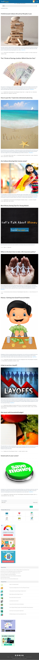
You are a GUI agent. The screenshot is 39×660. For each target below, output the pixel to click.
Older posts (3, 502)
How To (16, 494)
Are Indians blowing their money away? (14, 161)
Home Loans (23, 52)
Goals (4, 155)
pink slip (25, 406)
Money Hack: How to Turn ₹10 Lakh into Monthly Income (9, 578)
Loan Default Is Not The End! (13, 600)
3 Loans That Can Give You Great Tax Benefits (16, 604)
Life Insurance (15, 291)
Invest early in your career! (10, 456)
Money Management (12, 52)
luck (29, 52)
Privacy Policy (25, 658)
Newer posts (35, 502)
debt (8, 495)
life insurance (34, 291)
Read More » (23, 49)
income (31, 291)
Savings (12, 155)
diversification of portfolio (21, 155)
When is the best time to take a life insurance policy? (18, 252)
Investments (14, 359)
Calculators (31, 519)
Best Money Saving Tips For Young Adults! (15, 205)
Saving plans (23, 199)
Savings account (5, 93)
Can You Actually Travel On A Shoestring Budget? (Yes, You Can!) (10, 572)
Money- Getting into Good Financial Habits (15, 298)
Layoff (23, 406)
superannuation (5, 156)
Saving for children (8, 155)
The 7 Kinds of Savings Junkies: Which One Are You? (18, 58)
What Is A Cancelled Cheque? (13, 584)
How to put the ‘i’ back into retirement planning (16, 98)
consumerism (31, 199)
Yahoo (15, 155)
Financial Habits (4, 360)
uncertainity (35, 406)
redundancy (29, 406)
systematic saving (10, 156)
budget (20, 451)
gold (20, 52)
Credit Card (6, 515)
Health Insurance (18, 405)
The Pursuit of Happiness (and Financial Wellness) (8, 574)
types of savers (15, 93)
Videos (5, 247)
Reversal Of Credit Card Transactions (15, 597)
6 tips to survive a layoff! (9, 365)
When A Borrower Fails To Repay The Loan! (16, 594)
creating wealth (6, 359)
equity (10, 495)
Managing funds (23, 359)
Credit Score (32, 515)
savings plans (10, 93)
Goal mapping (10, 359)
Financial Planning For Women (5, 577)
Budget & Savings (6, 199)
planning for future (28, 155)
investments (14, 360)
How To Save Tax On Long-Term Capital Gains (16, 610)
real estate (2, 53)
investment (26, 52)
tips (10, 247)
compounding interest (4, 495)
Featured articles (6, 52)
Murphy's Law (35, 52)
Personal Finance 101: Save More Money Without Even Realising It (11, 575)
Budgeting (10, 405)
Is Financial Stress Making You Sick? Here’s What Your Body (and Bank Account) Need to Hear (15, 569)
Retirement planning (10, 406)
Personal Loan (19, 515)
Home (15, 3)
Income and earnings (12, 199)
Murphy (31, 52)
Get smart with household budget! (12, 412)
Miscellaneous (34, 405)
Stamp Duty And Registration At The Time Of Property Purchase (19, 587)
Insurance (11, 291)
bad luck (17, 52)
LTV (37, 291)
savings (5, 53)
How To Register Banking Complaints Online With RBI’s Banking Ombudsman (21, 607)
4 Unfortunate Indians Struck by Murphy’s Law (16, 14)
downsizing (20, 406)
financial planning (9, 360)
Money (27, 359)
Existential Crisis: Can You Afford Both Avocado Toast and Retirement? (11, 571)
